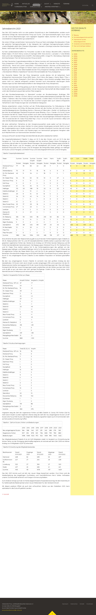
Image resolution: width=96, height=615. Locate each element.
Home (16, 4)
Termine (66, 4)
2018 (75, 69)
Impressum (65, 605)
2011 (75, 83)
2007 (75, 92)
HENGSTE (57, 4)
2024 (75, 56)
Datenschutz (74, 605)
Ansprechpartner (52, 6)
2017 (75, 71)
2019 (75, 66)
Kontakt (82, 605)
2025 (75, 54)
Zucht (46, 4)
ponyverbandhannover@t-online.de (12, 611)
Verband (36, 4)
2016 (75, 73)
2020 (75, 64)
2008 (75, 89)
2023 (75, 58)
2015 (75, 75)
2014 (75, 77)
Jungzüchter (35, 6)
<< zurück (5, 494)
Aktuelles (26, 4)
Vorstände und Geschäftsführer (82, 44)
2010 (75, 85)
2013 (75, 79)
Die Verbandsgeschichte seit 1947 (83, 37)
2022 (75, 60)
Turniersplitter (20, 6)
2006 (75, 94)
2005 (75, 96)
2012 (75, 81)
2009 (75, 87)
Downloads (90, 605)
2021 (75, 62)
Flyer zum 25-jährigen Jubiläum (82, 46)
